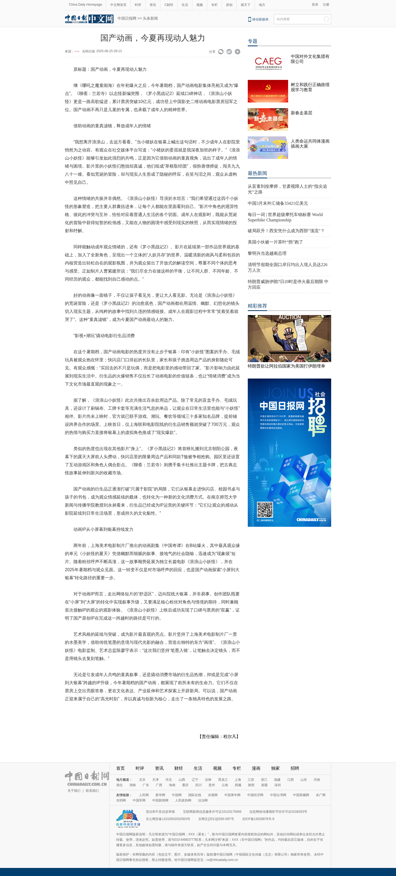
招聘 (295, 768)
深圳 (277, 785)
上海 (238, 780)
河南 (317, 780)
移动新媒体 (260, 19)
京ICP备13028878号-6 (258, 819)
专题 (252, 41)
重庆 (185, 785)
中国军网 (139, 800)
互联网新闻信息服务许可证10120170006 (212, 812)
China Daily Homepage (85, 4)
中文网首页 (118, 5)
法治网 (203, 800)
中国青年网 (232, 795)
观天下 (245, 5)
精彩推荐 (257, 306)
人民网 (144, 795)
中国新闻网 (160, 800)
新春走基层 (301, 113)
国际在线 (194, 795)
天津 (155, 780)
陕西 (251, 785)
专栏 (214, 5)
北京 (142, 780)
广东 (146, 785)
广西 (159, 785)
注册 (326, 4)
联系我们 (92, 791)
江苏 (251, 780)
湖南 (132, 785)
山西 (182, 780)
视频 (199, 5)
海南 (172, 785)
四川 (198, 785)
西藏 (238, 785)
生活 (185, 5)
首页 (120, 768)
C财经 (168, 5)
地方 (262, 5)
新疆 (264, 785)
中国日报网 (127, 18)
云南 (225, 785)
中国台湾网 (278, 795)
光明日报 (88, 51)
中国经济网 (255, 795)
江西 (290, 780)
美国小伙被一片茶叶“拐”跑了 (275, 242)
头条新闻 (150, 18)
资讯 (153, 5)
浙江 (264, 780)
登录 (315, 4)
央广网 (321, 795)
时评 (138, 5)
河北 (168, 780)
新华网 (160, 795)
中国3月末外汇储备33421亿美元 (278, 203)
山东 (303, 780)
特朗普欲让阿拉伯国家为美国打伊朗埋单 (286, 366)
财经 (178, 768)
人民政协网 (183, 800)
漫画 (256, 768)
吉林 (208, 780)
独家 (275, 768)
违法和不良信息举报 (160, 812)
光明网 (121, 800)
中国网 (177, 795)
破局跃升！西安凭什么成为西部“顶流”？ (286, 230)
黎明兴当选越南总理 (267, 253)
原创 (229, 5)
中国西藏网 (301, 795)
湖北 (119, 785)
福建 (277, 780)
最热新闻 (257, 173)
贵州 (211, 785)
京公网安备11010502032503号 (168, 819)
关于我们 (74, 791)
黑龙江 (223, 780)
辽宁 (195, 780)
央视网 (213, 795)
